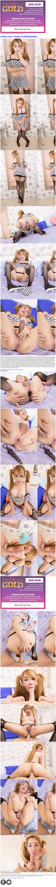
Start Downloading (4, 370)
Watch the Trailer (3, 610)
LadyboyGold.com (13, 877)
